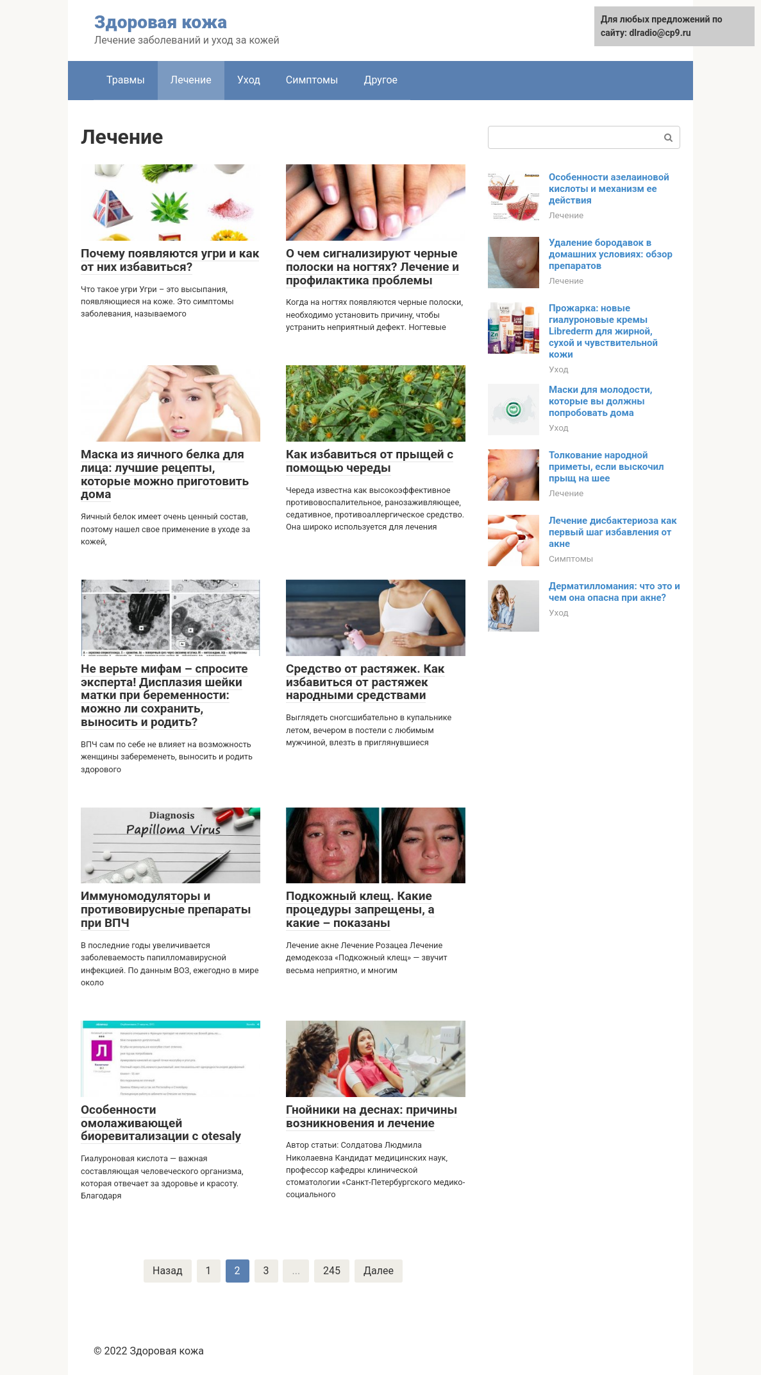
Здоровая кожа (160, 22)
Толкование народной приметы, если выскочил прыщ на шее (606, 466)
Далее (379, 1271)
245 (331, 1271)
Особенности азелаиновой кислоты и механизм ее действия (609, 188)
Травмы (125, 80)
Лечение (191, 80)
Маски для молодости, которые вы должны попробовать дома (601, 401)
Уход (248, 80)
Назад (168, 1271)
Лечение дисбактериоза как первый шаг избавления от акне (613, 532)
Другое (380, 80)
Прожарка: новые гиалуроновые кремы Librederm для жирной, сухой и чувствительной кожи (603, 331)
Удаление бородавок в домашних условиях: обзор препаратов (611, 254)
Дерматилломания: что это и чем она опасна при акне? (614, 591)
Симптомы (312, 80)
